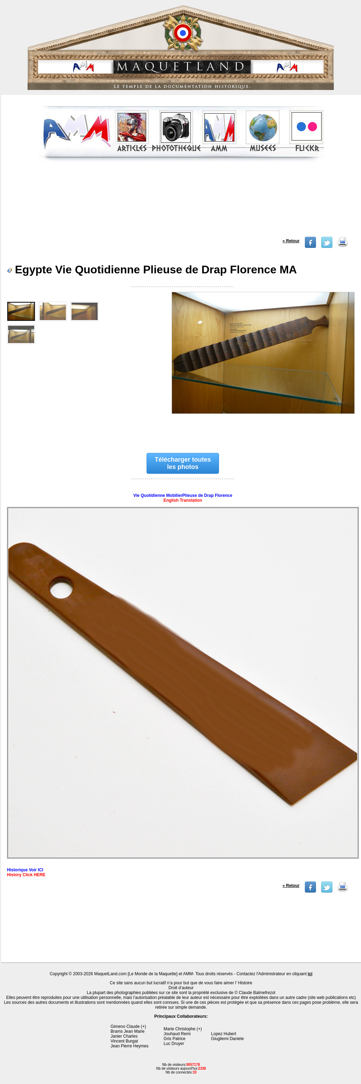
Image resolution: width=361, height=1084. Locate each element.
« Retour (291, 240)
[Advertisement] (182, 202)
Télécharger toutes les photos (183, 463)
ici (310, 973)
